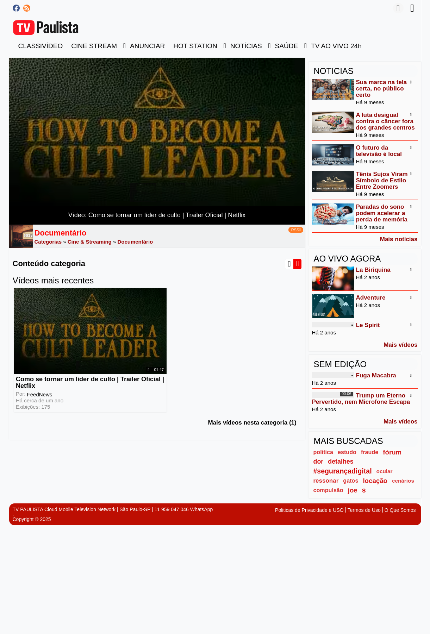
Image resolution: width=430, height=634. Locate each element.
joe (352, 490)
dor (318, 461)
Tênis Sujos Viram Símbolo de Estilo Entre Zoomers (382, 180)
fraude (369, 452)
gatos (350, 480)
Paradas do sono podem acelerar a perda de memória (381, 213)
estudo (347, 452)
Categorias (48, 242)
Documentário (135, 242)
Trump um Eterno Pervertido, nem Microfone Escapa (361, 398)
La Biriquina (373, 269)
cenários (403, 481)
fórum (392, 452)
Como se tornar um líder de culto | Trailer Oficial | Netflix (77, 376)
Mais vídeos (400, 344)
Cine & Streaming (90, 242)
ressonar (326, 480)
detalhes (340, 461)
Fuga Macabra (376, 375)
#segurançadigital (342, 471)
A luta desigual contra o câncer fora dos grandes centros (385, 121)
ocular (384, 471)
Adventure (371, 297)
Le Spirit (368, 325)
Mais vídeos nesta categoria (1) (252, 416)
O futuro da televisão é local (379, 150)
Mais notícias (399, 239)
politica (323, 452)
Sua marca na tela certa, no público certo (381, 88)
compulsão (328, 490)
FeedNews (39, 388)
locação (375, 480)
